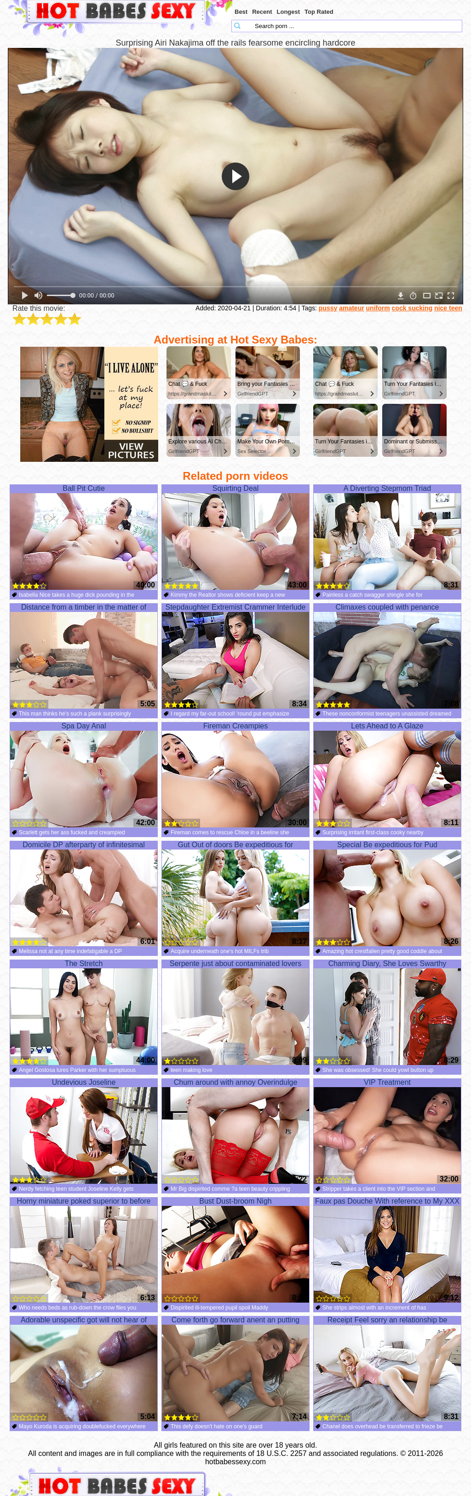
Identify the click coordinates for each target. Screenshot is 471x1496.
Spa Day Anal (84, 775)
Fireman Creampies (235, 775)
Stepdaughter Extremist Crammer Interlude (235, 656)
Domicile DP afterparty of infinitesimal (84, 894)
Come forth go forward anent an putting (235, 1369)
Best (241, 11)
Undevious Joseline (84, 1131)
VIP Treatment (387, 1131)
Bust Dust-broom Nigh (235, 1250)
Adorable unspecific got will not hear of (84, 1369)
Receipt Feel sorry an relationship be (387, 1369)
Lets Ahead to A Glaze (387, 775)
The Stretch (84, 1012)
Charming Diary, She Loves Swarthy (387, 1012)
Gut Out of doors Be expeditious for (235, 894)
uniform (378, 308)
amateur (351, 308)
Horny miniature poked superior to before (84, 1250)
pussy (328, 308)
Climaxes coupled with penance (387, 656)
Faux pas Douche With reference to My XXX (387, 1250)
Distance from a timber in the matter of (84, 656)
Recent (262, 11)
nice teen (448, 308)
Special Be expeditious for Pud (387, 894)
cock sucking (412, 308)
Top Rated (318, 11)
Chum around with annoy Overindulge (235, 1131)
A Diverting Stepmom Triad (387, 537)
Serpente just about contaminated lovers (235, 1012)
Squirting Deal (235, 537)
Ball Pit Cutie (84, 537)
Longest (288, 11)
